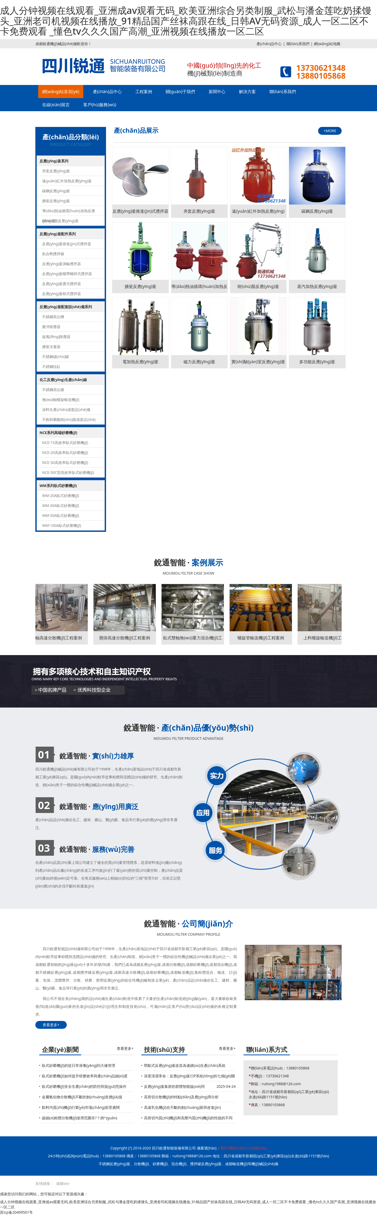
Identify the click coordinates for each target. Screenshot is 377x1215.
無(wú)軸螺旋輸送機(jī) (60, 399)
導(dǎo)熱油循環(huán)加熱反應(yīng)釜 (68, 212)
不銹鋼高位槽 (53, 316)
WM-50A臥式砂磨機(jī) (60, 515)
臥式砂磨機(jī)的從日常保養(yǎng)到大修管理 (78, 1065)
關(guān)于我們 (180, 91)
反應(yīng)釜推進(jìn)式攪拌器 (66, 243)
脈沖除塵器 (51, 326)
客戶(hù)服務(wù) (99, 105)
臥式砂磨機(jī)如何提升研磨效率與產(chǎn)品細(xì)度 (84, 1075)
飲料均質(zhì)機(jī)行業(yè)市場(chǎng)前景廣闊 (81, 1107)
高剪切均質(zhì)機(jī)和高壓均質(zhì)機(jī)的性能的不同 (188, 1117)
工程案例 (143, 91)
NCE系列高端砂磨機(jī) (58, 432)
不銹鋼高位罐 (53, 389)
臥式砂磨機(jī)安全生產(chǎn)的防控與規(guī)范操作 (84, 1086)
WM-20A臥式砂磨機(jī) (60, 495)
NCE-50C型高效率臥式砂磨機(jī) (68, 472)
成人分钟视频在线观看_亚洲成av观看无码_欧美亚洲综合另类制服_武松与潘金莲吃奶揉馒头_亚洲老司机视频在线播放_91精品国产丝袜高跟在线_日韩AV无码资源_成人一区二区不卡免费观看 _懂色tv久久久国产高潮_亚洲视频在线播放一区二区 (185, 21)
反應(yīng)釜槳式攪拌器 (61, 283)
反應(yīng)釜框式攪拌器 (61, 293)
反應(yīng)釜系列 (54, 160)
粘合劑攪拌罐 (53, 253)
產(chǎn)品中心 (269, 43)
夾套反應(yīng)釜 (56, 170)
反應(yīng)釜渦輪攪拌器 (61, 263)
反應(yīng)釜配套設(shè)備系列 (66, 306)
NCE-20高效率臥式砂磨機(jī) (65, 452)
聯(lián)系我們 (297, 43)
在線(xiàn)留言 (56, 105)
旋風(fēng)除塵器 (56, 336)
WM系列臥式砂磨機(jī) (58, 485)
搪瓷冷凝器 (51, 346)
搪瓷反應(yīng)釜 (56, 200)
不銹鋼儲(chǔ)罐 (55, 356)
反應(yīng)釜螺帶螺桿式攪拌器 (67, 273)
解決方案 (247, 91)
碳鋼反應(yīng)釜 (56, 190)
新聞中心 (217, 91)
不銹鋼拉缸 (51, 366)
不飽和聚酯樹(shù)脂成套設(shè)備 (69, 421)
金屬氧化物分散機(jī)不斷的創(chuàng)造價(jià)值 (82, 1096)
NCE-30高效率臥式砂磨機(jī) (65, 462)
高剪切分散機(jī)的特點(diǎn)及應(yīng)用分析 (181, 1096)
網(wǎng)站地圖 (327, 43)
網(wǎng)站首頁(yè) (60, 91)
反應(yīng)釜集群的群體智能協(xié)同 (174, 1086)
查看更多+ (51, 1024)
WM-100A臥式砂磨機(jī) (61, 525)
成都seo (62, 1183)
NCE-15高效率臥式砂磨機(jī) (65, 442)
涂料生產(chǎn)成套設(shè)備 (66, 409)
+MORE (330, 130)
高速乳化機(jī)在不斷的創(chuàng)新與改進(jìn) (182, 1107)
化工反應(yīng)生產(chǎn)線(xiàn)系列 (63, 381)
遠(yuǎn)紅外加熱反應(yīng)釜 (67, 180)
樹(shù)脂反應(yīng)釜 (60, 220)
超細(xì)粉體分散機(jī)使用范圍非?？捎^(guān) (79, 1117)
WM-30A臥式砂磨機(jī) (60, 505)
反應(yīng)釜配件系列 (58, 233)
